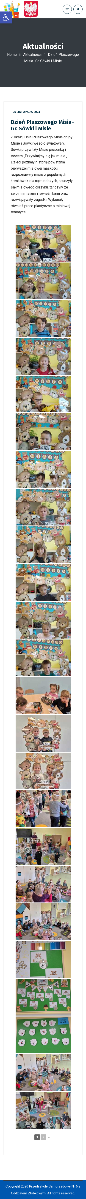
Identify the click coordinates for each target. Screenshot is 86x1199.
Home (12, 54)
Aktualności (32, 54)
